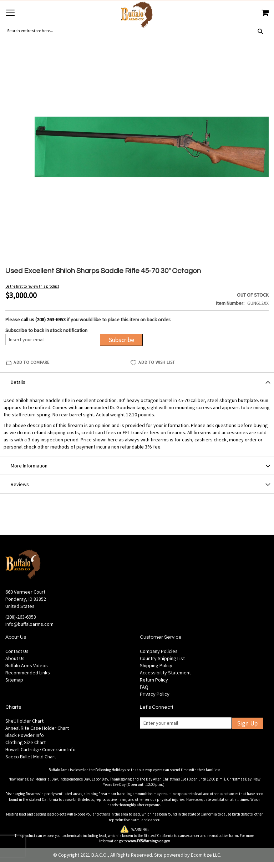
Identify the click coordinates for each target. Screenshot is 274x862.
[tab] (137, 381)
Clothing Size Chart (25, 742)
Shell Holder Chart (24, 721)
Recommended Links (27, 672)
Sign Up (247, 723)
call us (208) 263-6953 (43, 319)
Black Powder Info (24, 735)
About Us (15, 658)
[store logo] (137, 15)
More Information (29, 465)
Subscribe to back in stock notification (46, 330)
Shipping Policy (156, 665)
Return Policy (154, 680)
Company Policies (159, 651)
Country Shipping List (162, 658)
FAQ (144, 687)
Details (18, 382)
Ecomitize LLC (205, 855)
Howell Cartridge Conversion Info (40, 749)
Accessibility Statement (165, 672)
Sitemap (14, 680)
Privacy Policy (154, 694)
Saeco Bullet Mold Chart (30, 756)
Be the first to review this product (32, 286)
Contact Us (17, 651)
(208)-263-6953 (20, 617)
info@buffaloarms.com (29, 624)
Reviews (20, 484)
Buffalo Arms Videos (26, 665)
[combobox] (132, 30)
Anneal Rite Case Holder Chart (37, 728)
